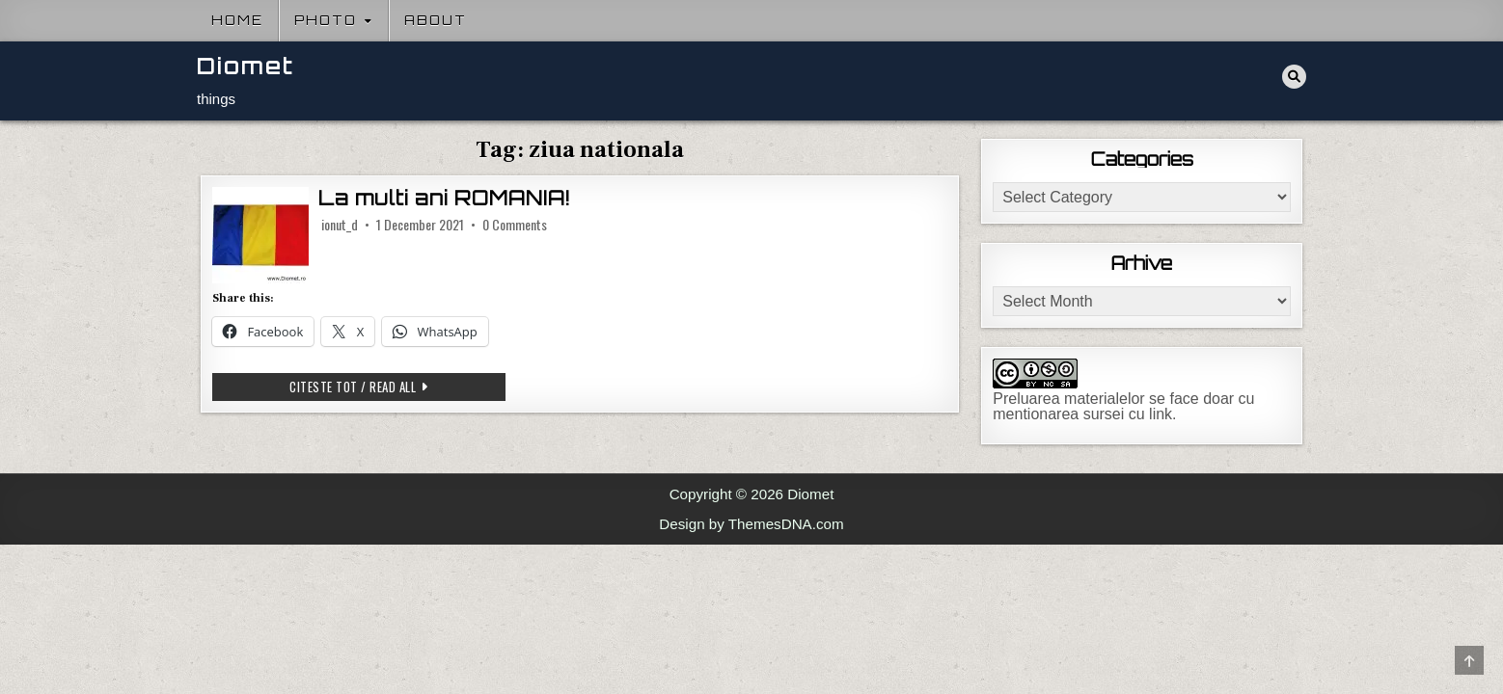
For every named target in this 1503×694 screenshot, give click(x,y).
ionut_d (339, 224)
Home (237, 20)
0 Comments (514, 224)
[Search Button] (1294, 77)
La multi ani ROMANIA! (444, 198)
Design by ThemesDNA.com (751, 524)
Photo (325, 20)
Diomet (245, 66)
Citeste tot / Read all (377, 388)
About (435, 20)
